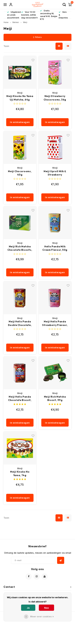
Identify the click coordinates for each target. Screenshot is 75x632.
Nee (46, 607)
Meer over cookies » (42, 616)
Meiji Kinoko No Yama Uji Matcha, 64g (19, 98)
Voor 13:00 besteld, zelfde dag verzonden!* (29, 15)
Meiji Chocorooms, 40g (20, 173)
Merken (15, 22)
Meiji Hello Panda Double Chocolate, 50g (20, 323)
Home (6, 22)
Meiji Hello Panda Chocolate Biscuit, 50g (20, 398)
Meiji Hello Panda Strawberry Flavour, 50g (55, 323)
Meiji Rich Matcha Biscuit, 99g (55, 398)
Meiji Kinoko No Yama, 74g (20, 473)
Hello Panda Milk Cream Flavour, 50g (54, 248)
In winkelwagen (20, 122)
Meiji (25, 22)
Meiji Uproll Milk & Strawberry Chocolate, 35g (55, 173)
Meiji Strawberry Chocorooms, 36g (55, 98)
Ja (28, 607)
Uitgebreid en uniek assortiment (14, 15)
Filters (37, 37)
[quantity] (24, 114)
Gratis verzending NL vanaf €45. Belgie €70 (48, 14)
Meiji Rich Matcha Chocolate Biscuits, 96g (19, 248)
